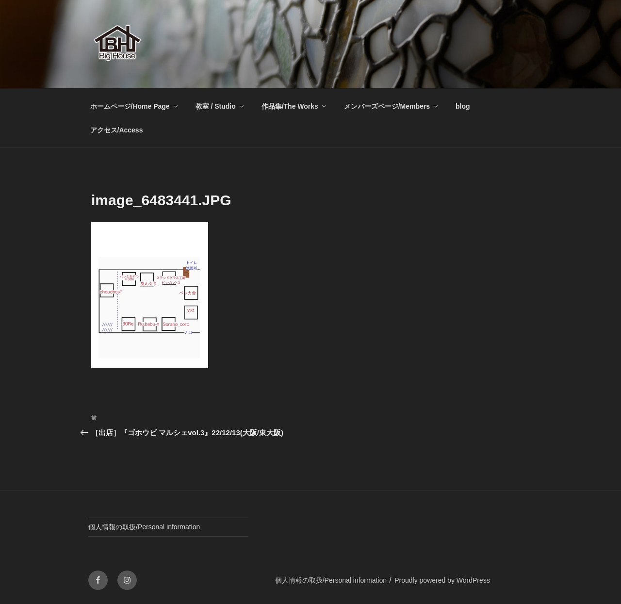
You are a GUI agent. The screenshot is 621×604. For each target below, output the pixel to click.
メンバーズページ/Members (391, 106)
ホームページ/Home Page (134, 106)
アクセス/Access (116, 130)
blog (463, 106)
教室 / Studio (220, 106)
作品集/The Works (294, 106)
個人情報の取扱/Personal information (144, 527)
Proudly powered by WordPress (442, 580)
